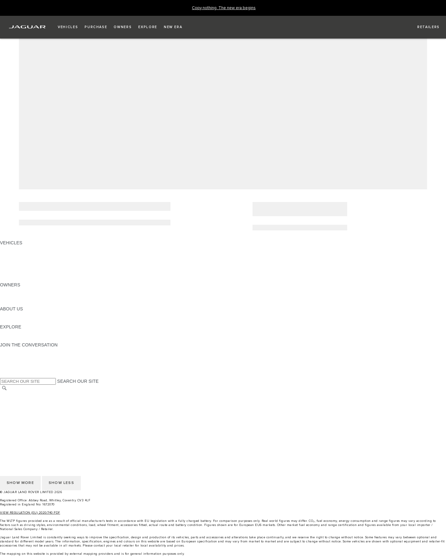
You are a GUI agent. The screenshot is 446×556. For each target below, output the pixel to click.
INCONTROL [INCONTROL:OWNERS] (13, 296)
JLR (4, 314)
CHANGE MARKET (19, 394)
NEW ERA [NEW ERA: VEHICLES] (10, 278)
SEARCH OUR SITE (77, 381)
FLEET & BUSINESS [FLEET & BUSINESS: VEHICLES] (21, 266)
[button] (68, 27)
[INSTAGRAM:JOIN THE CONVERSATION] (16, 350)
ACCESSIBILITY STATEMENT (31, 430)
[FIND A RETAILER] (423, 27)
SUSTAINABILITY (18, 320)
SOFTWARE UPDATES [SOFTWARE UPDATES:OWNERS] (24, 302)
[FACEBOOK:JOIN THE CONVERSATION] (15, 368)
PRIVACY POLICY (18, 418)
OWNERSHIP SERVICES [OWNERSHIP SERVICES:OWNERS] (26, 290)
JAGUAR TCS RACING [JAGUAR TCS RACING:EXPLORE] (23, 332)
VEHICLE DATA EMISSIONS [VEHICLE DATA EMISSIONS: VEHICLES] (29, 272)
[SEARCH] (4, 388)
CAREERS (11, 400)
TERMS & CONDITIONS (25, 406)
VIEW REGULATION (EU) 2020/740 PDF (30, 512)
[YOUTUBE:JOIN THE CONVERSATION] (13, 362)
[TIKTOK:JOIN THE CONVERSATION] (10, 356)
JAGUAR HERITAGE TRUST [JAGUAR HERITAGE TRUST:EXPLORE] (29, 338)
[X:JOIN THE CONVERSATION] (4, 374)
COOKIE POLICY (17, 424)
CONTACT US (14, 412)
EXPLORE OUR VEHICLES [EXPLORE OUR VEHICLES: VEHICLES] (28, 254)
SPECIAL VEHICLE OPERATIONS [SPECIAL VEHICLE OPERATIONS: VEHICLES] (35, 260)
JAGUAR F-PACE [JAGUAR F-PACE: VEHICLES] (18, 248)
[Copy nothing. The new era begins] (224, 8)
